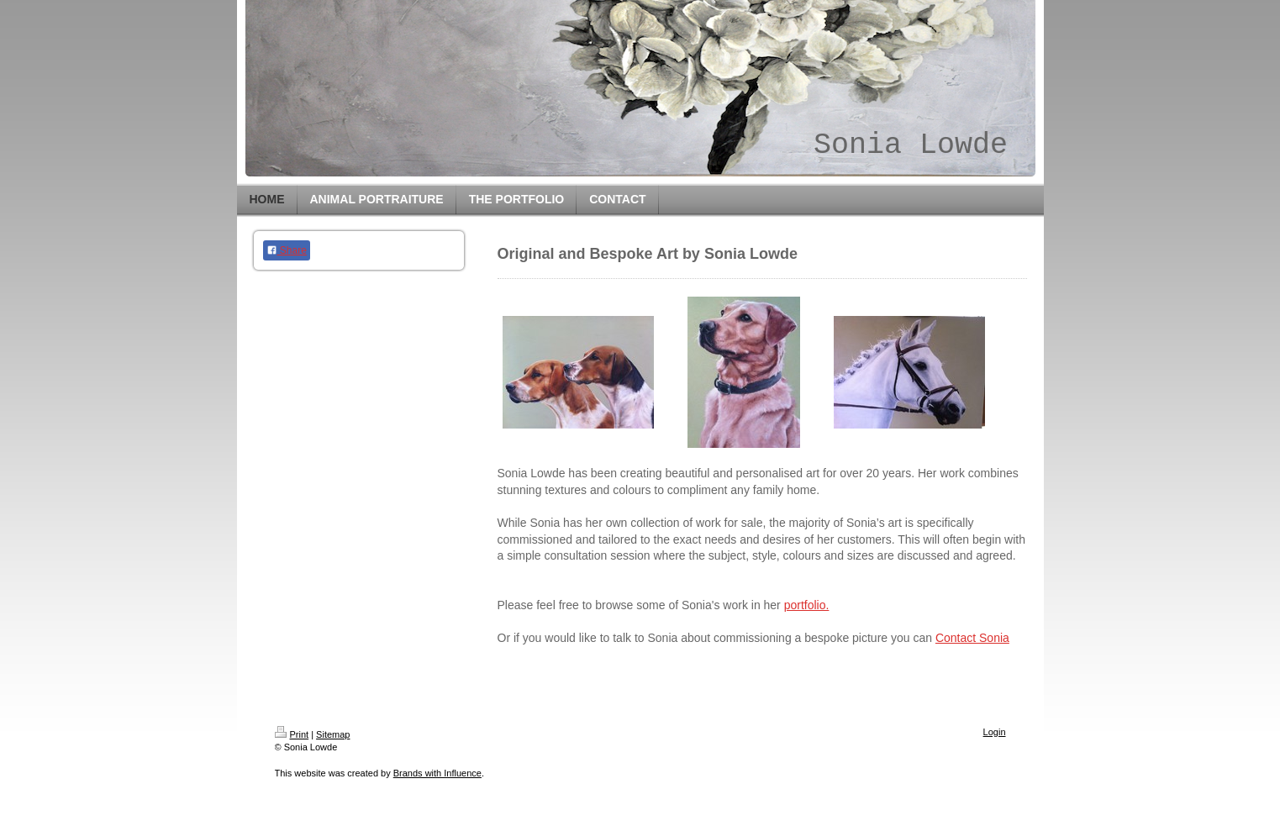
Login (994, 732)
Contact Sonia (972, 637)
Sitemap (333, 734)
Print (292, 734)
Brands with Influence (437, 773)
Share (286, 250)
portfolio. (807, 605)
